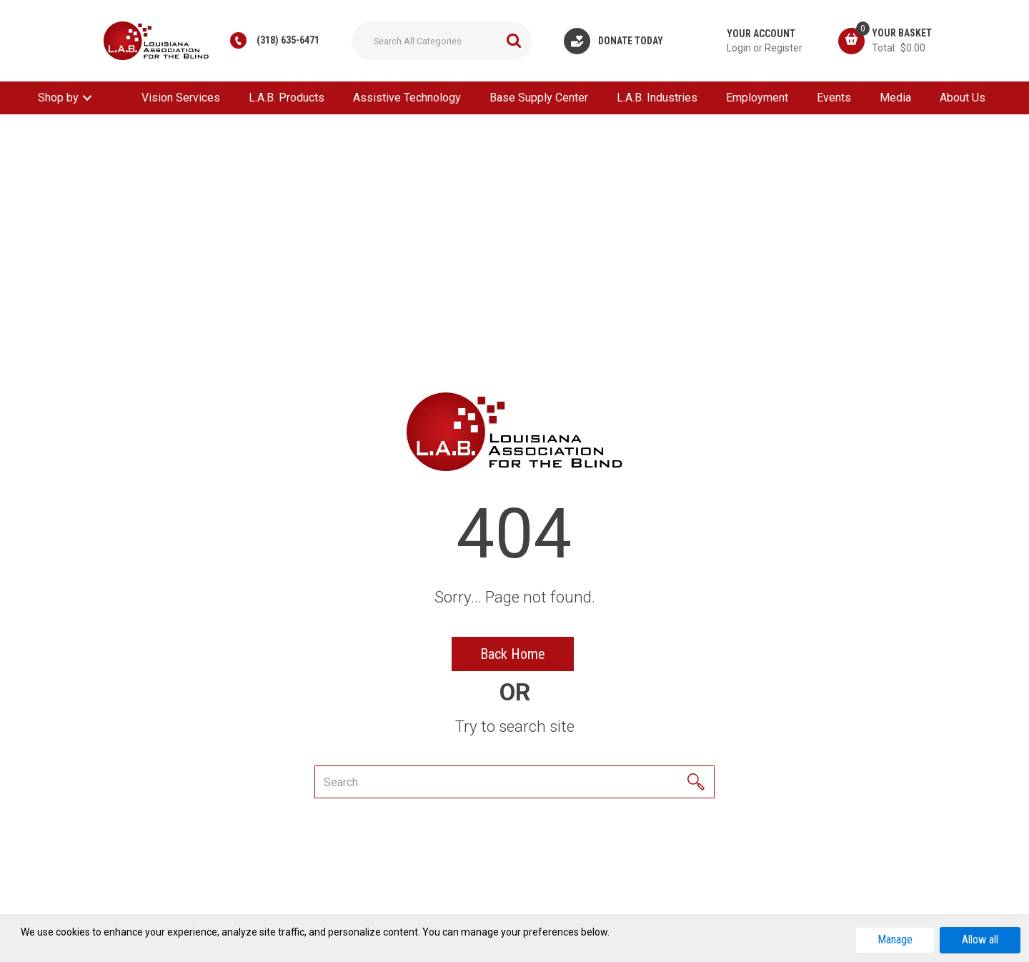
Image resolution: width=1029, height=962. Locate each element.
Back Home (512, 654)
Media (895, 97)
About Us (962, 97)
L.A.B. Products (286, 97)
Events (834, 97)
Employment (757, 97)
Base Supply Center (538, 97)
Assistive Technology (407, 97)
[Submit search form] (514, 40)
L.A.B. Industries (657, 97)
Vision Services (180, 97)
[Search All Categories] (442, 40)
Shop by (58, 97)
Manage (895, 939)
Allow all (980, 939)
